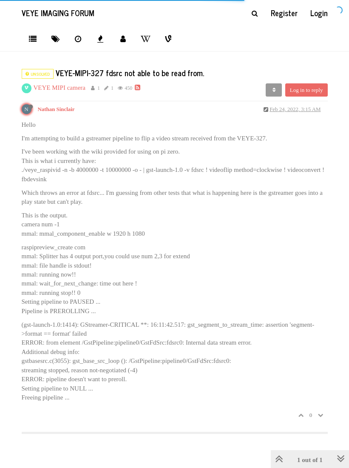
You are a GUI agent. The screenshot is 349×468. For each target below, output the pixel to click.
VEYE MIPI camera (59, 87)
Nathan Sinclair (56, 109)
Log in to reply (306, 90)
